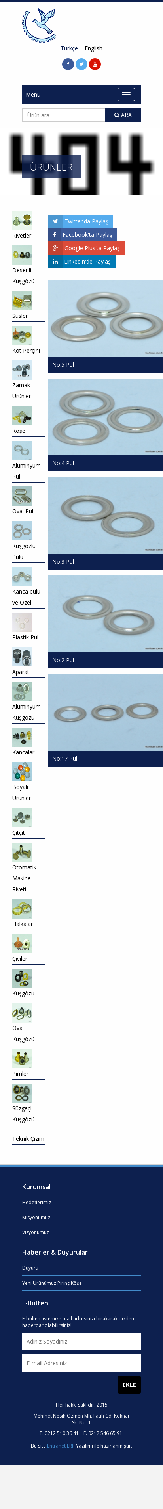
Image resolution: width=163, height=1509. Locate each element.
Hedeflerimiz (36, 1202)
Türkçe (69, 48)
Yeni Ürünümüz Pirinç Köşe (52, 1283)
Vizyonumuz (35, 1232)
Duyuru (30, 1267)
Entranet (56, 1445)
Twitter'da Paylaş (78, 221)
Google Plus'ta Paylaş (84, 248)
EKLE (129, 1384)
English (93, 48)
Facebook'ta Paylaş (80, 234)
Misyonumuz (36, 1217)
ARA (123, 115)
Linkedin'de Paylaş (79, 261)
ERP (71, 1445)
